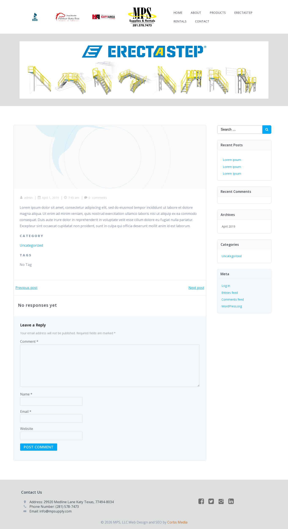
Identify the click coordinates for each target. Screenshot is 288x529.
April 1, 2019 (48, 197)
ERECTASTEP (243, 13)
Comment (29, 340)
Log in (226, 284)
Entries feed (230, 291)
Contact (202, 21)
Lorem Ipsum (232, 172)
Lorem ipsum (232, 158)
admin (26, 197)
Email (25, 411)
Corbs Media (177, 522)
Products (218, 13)
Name (26, 393)
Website (26, 428)
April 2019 (228, 225)
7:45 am (72, 197)
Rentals (180, 21)
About (196, 13)
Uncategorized (31, 244)
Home (178, 13)
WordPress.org (232, 305)
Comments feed (233, 298)
